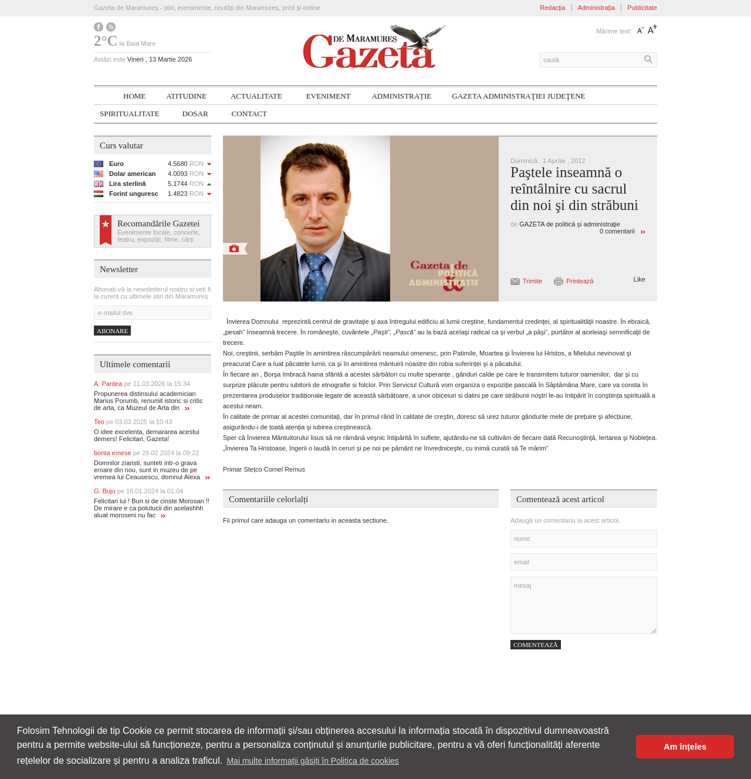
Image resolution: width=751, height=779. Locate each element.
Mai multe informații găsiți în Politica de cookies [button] (312, 761)
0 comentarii (617, 231)
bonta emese (146, 452)
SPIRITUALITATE (130, 113)
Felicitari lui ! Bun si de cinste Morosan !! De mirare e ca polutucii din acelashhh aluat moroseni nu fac (151, 508)
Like (639, 279)
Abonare (112, 330)
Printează (579, 280)
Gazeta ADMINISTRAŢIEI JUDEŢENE (518, 96)
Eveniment (328, 96)
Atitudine (186, 96)
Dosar (195, 113)
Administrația (596, 7)
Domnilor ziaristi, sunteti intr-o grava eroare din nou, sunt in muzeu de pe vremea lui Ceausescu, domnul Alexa (152, 469)
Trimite (532, 280)
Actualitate (256, 96)
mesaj (583, 605)
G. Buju (138, 491)
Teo (133, 421)
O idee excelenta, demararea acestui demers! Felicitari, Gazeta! (146, 435)
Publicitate (642, 7)
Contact (249, 113)
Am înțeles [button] (685, 746)
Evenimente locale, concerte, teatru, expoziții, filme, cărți (158, 236)
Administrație (401, 96)
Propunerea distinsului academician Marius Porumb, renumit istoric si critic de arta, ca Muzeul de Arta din (148, 400)
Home (134, 96)
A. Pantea (142, 383)
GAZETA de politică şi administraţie (569, 224)
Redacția (552, 7)
